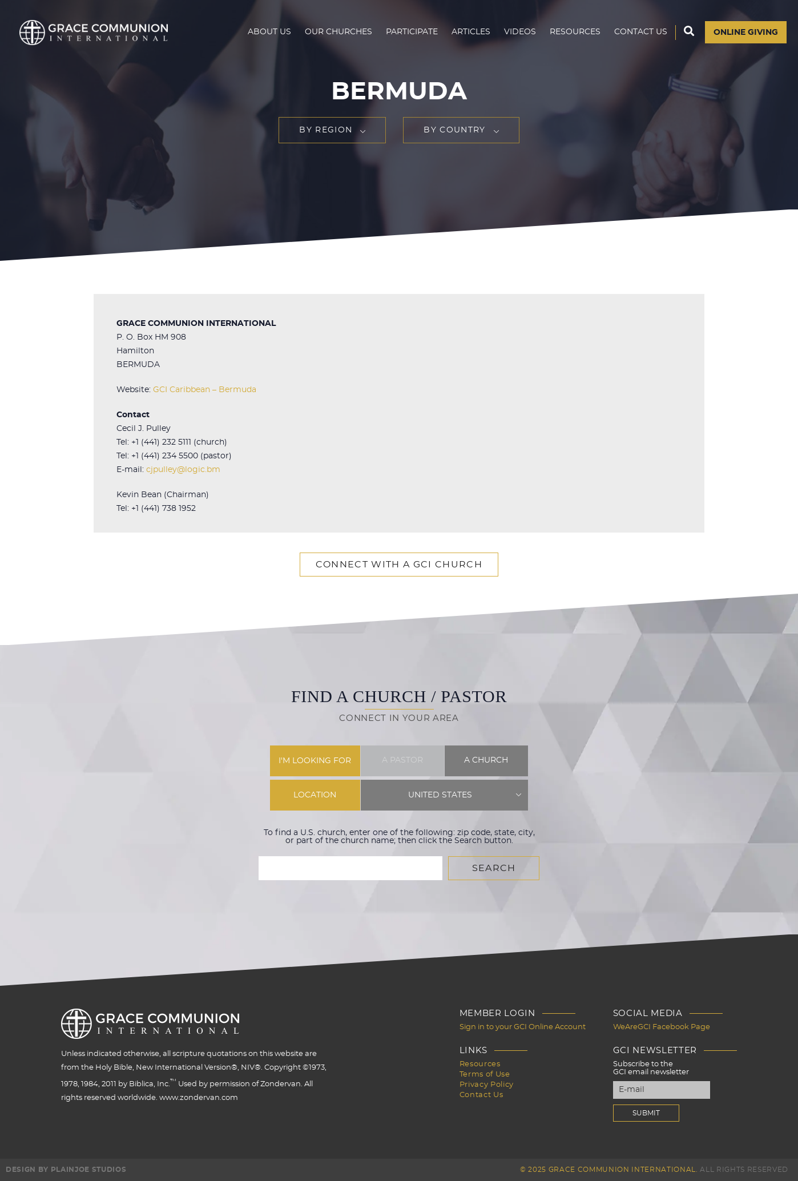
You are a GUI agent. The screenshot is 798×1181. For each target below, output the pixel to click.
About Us (269, 32)
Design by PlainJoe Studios (66, 1169)
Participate (412, 32)
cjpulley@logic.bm (183, 470)
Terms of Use (485, 1074)
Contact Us (640, 32)
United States (440, 795)
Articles (471, 32)
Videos (520, 32)
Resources (575, 32)
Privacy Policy (487, 1085)
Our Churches (338, 32)
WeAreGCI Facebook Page (661, 1027)
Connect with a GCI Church (399, 564)
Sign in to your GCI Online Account (523, 1027)
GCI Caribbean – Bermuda (204, 390)
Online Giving (746, 33)
